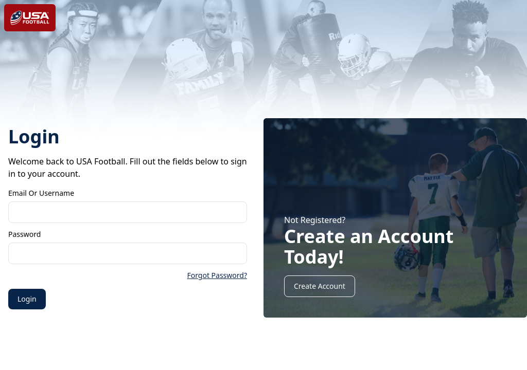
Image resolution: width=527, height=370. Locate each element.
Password (24, 234)
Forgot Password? (217, 275)
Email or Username (41, 193)
